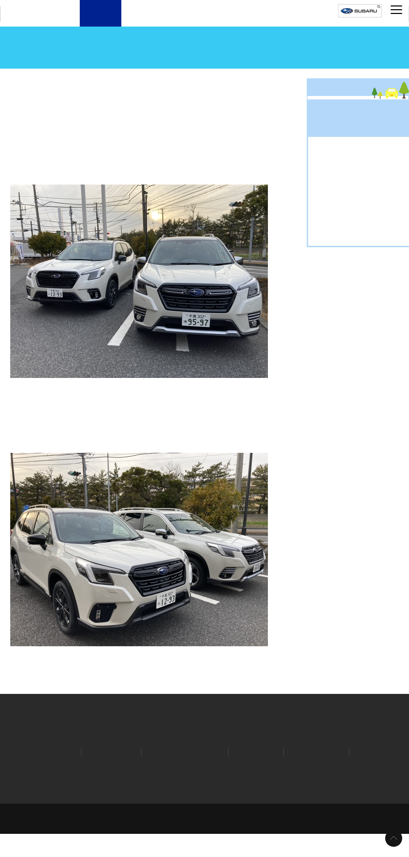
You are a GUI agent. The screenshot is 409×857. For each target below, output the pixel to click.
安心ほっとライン (312, 775)
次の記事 (283, 656)
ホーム (42, 787)
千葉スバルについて (267, 19)
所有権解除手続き (159, 797)
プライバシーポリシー (119, 787)
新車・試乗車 (142, 19)
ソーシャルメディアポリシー (290, 787)
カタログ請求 (52, 775)
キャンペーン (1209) (343, 529)
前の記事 (24, 656)
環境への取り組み (205, 797)
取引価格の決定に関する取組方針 (204, 807)
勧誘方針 (50, 797)
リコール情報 (252, 775)
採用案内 (308, 19)
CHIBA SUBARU (33, 14)
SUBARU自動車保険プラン (182, 775)
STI (361, 775)
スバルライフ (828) (342, 540)
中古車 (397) (333, 551)
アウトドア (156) (339, 507)
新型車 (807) (333, 562)
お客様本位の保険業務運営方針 (100, 797)
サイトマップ (73, 787)
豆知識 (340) (333, 584)
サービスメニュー (225, 19)
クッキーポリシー (233, 787)
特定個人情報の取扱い (351, 787)
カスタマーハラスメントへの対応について (326, 797)
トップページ (12, 75)
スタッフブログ (51, 75)
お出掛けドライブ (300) (347, 518)
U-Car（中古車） (184, 19)
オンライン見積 (110, 775)
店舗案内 (100, 19)
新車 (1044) (332, 573)
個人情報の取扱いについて (178, 787)
